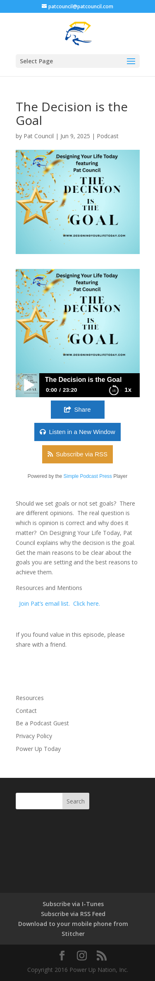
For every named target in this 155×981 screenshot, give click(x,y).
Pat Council (39, 136)
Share (82, 409)
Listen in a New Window (82, 431)
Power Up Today (38, 749)
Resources (30, 698)
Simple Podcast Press (87, 476)
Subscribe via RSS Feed (73, 914)
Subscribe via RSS (81, 454)
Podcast (108, 136)
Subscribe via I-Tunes (73, 904)
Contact (26, 711)
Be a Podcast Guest (42, 723)
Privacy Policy (34, 736)
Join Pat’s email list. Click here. (59, 603)
